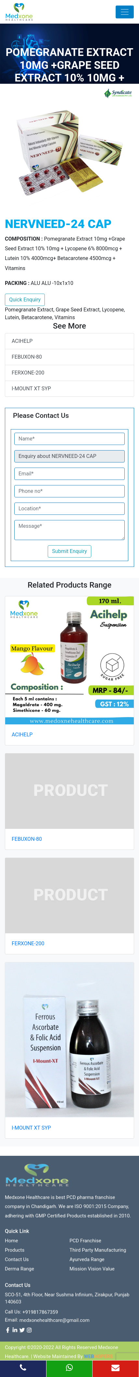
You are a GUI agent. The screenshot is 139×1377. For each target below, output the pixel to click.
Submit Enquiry (69, 551)
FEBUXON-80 (27, 357)
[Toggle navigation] (125, 11)
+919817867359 (40, 1314)
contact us (17, 1262)
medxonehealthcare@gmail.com (54, 1323)
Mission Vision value (92, 1271)
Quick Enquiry (25, 300)
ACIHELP (22, 341)
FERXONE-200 (28, 373)
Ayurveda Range (87, 1262)
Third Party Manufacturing (98, 1252)
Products (14, 1252)
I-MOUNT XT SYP (31, 388)
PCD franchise (85, 1243)
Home (11, 1243)
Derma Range (19, 1271)
